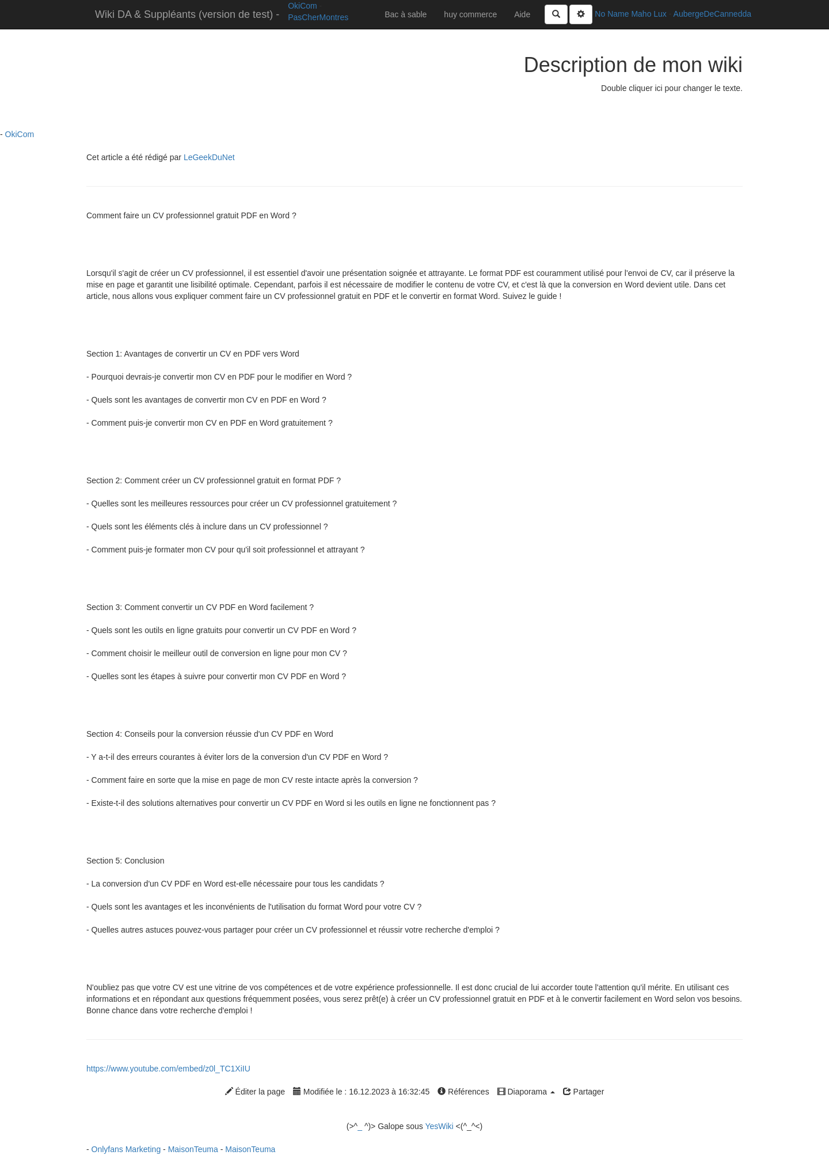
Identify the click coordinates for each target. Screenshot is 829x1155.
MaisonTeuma (194, 1149)
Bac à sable (406, 14)
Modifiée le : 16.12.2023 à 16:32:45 (361, 1091)
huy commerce (470, 14)
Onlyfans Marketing (127, 1149)
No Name (612, 13)
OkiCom (303, 5)
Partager (583, 1091)
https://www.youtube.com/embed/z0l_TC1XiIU (168, 1068)
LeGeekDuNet (209, 157)
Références (463, 1091)
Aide (522, 14)
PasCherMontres (318, 17)
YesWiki (439, 1126)
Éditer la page (255, 1091)
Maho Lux (648, 13)
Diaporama (526, 1091)
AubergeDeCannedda (712, 13)
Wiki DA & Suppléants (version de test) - (187, 14)
